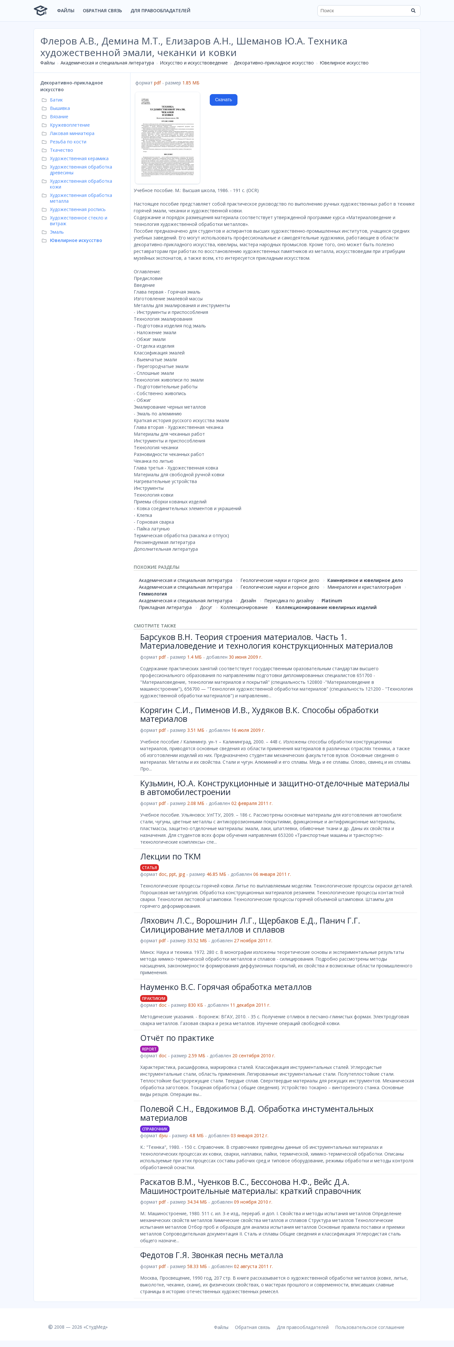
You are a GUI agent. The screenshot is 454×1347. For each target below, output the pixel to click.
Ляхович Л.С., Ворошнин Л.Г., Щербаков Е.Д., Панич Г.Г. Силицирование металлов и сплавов (250, 925)
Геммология (153, 594)
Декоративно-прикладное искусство (274, 63)
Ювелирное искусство (344, 63)
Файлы (65, 10)
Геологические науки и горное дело (279, 580)
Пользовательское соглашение (369, 1327)
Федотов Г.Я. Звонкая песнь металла (211, 1254)
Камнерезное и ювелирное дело (365, 580)
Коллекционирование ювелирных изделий (326, 607)
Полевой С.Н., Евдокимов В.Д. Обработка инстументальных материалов (256, 1113)
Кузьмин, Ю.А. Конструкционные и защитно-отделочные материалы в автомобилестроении (275, 788)
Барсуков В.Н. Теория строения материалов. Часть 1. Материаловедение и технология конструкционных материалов (266, 641)
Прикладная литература (165, 607)
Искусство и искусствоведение (194, 63)
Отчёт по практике (177, 1037)
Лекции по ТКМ (170, 856)
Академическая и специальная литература (107, 63)
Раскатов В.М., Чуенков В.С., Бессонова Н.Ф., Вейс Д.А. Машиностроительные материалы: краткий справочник (250, 1186)
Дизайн (248, 600)
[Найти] (413, 10)
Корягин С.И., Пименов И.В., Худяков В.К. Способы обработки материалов (259, 714)
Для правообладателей (160, 10)
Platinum (332, 600)
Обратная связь (102, 10)
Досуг (206, 607)
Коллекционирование (244, 607)
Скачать (223, 99)
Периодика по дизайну (289, 600)
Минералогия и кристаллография (364, 587)
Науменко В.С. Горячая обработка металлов (226, 986)
